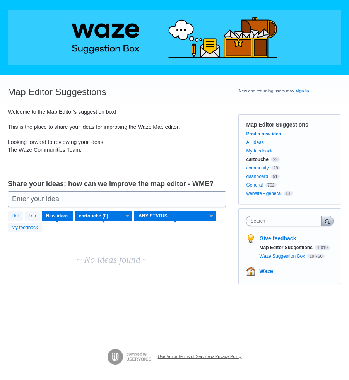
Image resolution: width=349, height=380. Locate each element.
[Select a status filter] (176, 216)
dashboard (257, 176)
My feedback (25, 227)
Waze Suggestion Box (282, 256)
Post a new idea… (266, 134)
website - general (263, 193)
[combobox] (285, 221)
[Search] (327, 221)
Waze (266, 271)
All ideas (254, 142)
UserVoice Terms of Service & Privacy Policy (200, 356)
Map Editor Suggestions (286, 247)
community (257, 168)
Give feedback (277, 238)
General (254, 185)
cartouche (257, 159)
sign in (302, 91)
